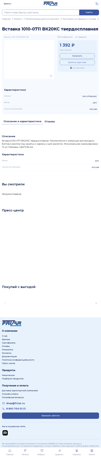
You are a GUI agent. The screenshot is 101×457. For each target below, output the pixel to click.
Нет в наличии (65, 50)
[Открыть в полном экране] (51, 76)
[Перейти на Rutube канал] (5, 433)
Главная (6, 19)
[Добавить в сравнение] (81, 37)
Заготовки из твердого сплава (79, 19)
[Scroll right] (96, 303)
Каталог (18, 19)
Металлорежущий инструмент (42, 19)
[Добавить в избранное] (65, 37)
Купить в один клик (77, 62)
